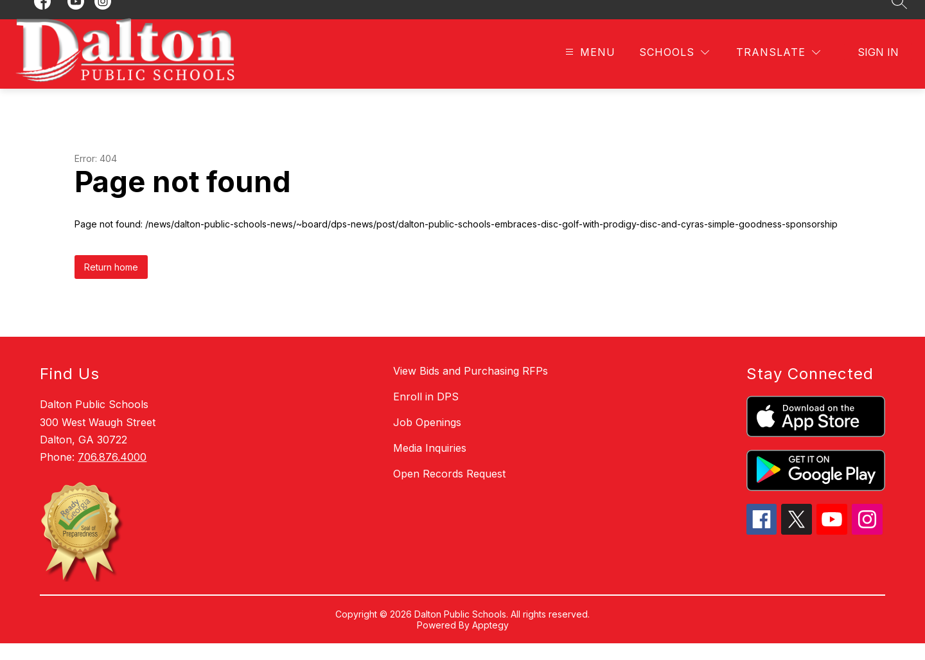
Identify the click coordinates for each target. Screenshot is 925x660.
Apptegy (490, 641)
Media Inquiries (429, 464)
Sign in (878, 68)
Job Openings (427, 439)
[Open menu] (588, 69)
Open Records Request (449, 490)
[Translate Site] (778, 69)
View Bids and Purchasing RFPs (470, 387)
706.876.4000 (112, 473)
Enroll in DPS (426, 413)
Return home (111, 283)
